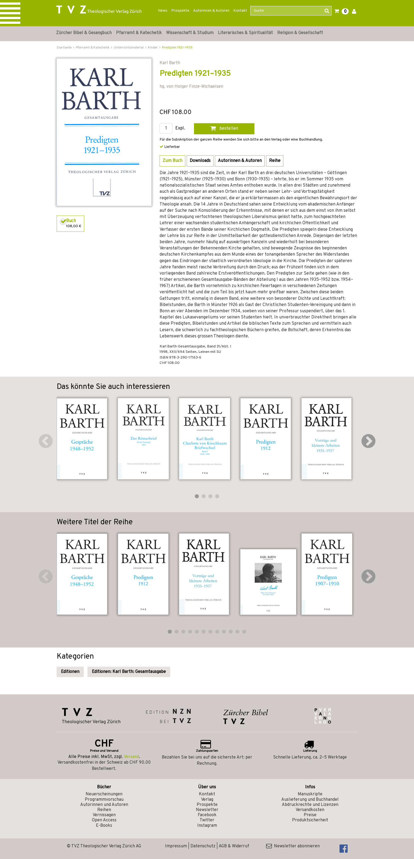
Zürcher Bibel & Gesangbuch (84, 33)
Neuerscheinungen (104, 794)
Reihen (104, 810)
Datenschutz (202, 846)
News (162, 10)
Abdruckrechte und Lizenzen (310, 805)
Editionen (70, 672)
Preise (310, 815)
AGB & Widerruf (234, 846)
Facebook (207, 815)
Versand (131, 757)
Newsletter (207, 810)
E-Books (104, 825)
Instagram (207, 825)
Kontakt (240, 10)
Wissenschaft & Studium (190, 33)
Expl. (180, 128)
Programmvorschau (104, 799)
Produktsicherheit (310, 820)
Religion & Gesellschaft (300, 33)
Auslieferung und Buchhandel (310, 799)
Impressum (176, 846)
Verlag (207, 799)
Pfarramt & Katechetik (139, 33)
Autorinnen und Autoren (104, 805)
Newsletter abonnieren (293, 846)
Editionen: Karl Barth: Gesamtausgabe (129, 672)
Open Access (104, 820)
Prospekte (180, 10)
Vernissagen (104, 815)
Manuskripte (310, 794)
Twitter (207, 820)
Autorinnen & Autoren (211, 10)
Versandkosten (310, 810)
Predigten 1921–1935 (177, 47)
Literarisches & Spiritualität (245, 33)
